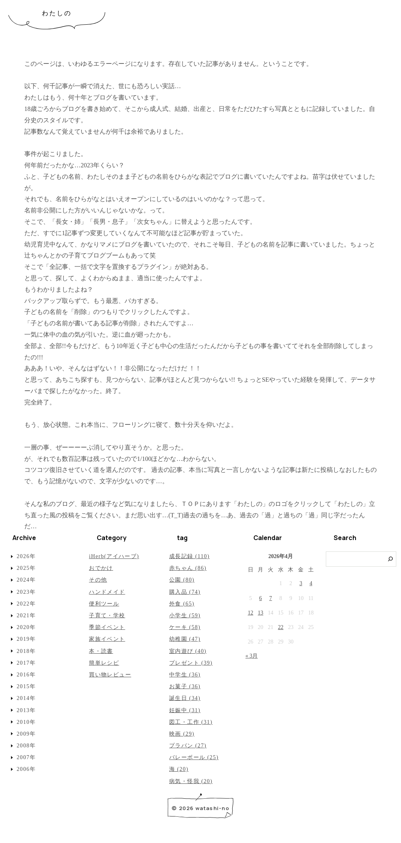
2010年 (26, 722)
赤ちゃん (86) (187, 568)
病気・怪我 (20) (191, 781)
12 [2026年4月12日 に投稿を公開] (250, 613)
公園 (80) (182, 580)
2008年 (26, 746)
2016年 (26, 675)
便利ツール (104, 604)
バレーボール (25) (194, 757)
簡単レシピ (104, 663)
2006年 (26, 769)
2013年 (26, 710)
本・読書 (101, 651)
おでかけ (101, 568)
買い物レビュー (110, 675)
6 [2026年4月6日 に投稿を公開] (260, 598)
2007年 (26, 757)
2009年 (26, 734)
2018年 (26, 651)
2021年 (26, 615)
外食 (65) (182, 604)
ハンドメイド (107, 592)
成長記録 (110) (189, 556)
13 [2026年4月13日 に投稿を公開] (260, 613)
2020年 (26, 627)
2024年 (26, 580)
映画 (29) (182, 734)
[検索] (390, 559)
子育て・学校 (107, 615)
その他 (98, 580)
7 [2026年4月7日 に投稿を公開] (270, 598)
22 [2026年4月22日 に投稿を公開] (281, 627)
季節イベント (107, 627)
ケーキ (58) (184, 627)
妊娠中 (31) (184, 710)
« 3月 (252, 656)
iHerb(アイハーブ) (114, 556)
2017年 (26, 663)
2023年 (26, 592)
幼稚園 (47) (184, 639)
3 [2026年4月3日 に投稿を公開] (301, 583)
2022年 (26, 604)
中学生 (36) (184, 675)
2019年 (26, 639)
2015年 (26, 686)
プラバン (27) (187, 746)
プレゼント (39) (191, 663)
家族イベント (107, 639)
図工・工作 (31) (191, 722)
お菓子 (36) (184, 686)
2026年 (26, 556)
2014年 (26, 698)
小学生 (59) (184, 615)
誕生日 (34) (184, 698)
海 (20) (178, 769)
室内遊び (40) (187, 651)
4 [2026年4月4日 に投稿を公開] (310, 583)
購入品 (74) (184, 592)
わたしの (57, 13)
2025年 (26, 568)
